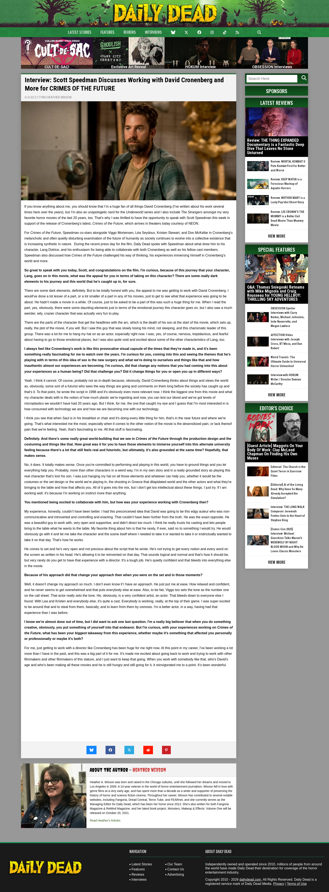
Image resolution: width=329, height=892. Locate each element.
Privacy (278, 883)
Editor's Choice (276, 408)
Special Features (276, 249)
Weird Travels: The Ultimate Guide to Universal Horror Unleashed (288, 361)
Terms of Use (297, 883)
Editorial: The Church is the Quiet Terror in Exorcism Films (288, 471)
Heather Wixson (59, 97)
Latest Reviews (276, 102)
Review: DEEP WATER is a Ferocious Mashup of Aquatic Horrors (286, 184)
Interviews (153, 32)
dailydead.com (250, 879)
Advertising (175, 874)
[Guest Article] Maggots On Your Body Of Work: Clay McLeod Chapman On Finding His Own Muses (275, 452)
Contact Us (175, 869)
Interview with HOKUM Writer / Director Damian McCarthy (286, 379)
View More (276, 236)
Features (107, 32)
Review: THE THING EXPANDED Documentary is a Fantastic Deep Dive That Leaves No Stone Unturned (275, 146)
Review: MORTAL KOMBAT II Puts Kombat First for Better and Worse (288, 166)
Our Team (174, 864)
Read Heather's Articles (105, 820)
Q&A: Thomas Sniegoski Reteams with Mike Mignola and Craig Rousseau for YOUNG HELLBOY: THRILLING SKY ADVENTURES (275, 293)
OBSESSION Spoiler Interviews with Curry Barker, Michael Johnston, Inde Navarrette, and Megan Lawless (287, 317)
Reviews (130, 32)
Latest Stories (79, 32)
